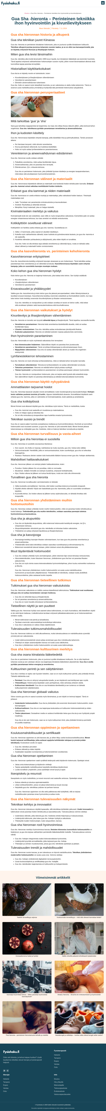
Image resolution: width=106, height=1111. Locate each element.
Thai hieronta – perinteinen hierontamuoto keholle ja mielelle (27, 1035)
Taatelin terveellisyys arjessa (27, 917)
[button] (103, 3)
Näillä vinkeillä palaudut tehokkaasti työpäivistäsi (79, 956)
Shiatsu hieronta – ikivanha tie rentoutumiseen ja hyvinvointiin (79, 995)
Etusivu (27, 13)
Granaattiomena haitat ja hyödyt (27, 956)
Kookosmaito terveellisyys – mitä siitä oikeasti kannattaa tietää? (79, 917)
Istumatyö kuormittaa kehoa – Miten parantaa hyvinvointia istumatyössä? (27, 995)
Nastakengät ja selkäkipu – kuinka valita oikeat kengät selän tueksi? (79, 1035)
